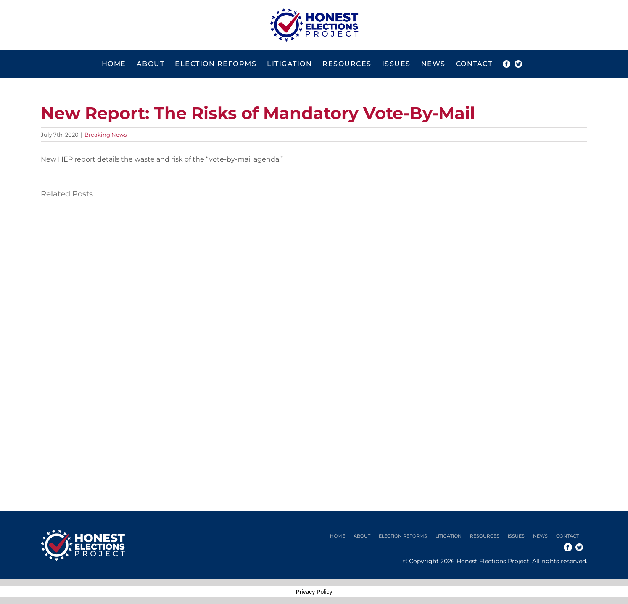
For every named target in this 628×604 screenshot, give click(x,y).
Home (337, 536)
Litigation (448, 536)
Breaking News (105, 134)
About (362, 536)
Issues (516, 536)
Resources (484, 536)
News (540, 536)
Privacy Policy (314, 591)
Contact (567, 536)
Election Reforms (403, 536)
